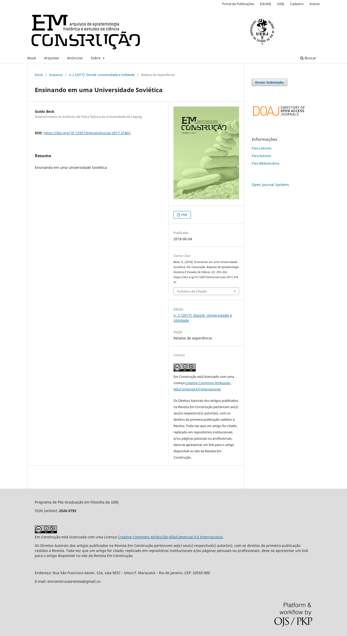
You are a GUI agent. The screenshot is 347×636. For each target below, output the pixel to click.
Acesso (314, 4)
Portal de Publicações (238, 4)
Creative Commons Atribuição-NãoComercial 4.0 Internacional (170, 537)
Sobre (96, 58)
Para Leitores (261, 148)
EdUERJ (265, 4)
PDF (184, 215)
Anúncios (75, 58)
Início (39, 74)
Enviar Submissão (269, 82)
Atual (31, 58)
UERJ (280, 4)
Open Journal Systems (270, 184)
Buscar (308, 58)
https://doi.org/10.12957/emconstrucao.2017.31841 (87, 132)
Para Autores (261, 155)
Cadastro (297, 4)
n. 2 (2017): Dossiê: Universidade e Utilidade (102, 74)
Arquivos (51, 58)
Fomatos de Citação (192, 291)
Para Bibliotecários (265, 163)
